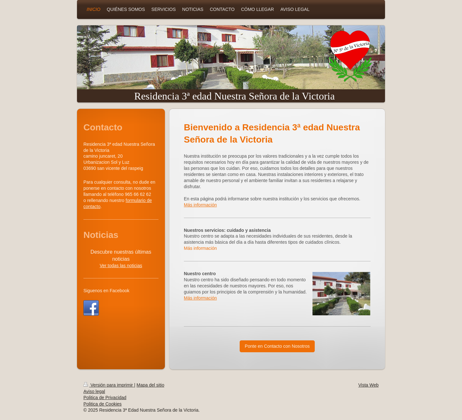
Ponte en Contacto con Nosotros (277, 346)
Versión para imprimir (108, 385)
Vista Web (368, 385)
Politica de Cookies (102, 404)
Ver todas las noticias (121, 265)
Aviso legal (94, 391)
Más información (200, 204)
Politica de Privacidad (104, 397)
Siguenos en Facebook (106, 290)
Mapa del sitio (150, 385)
